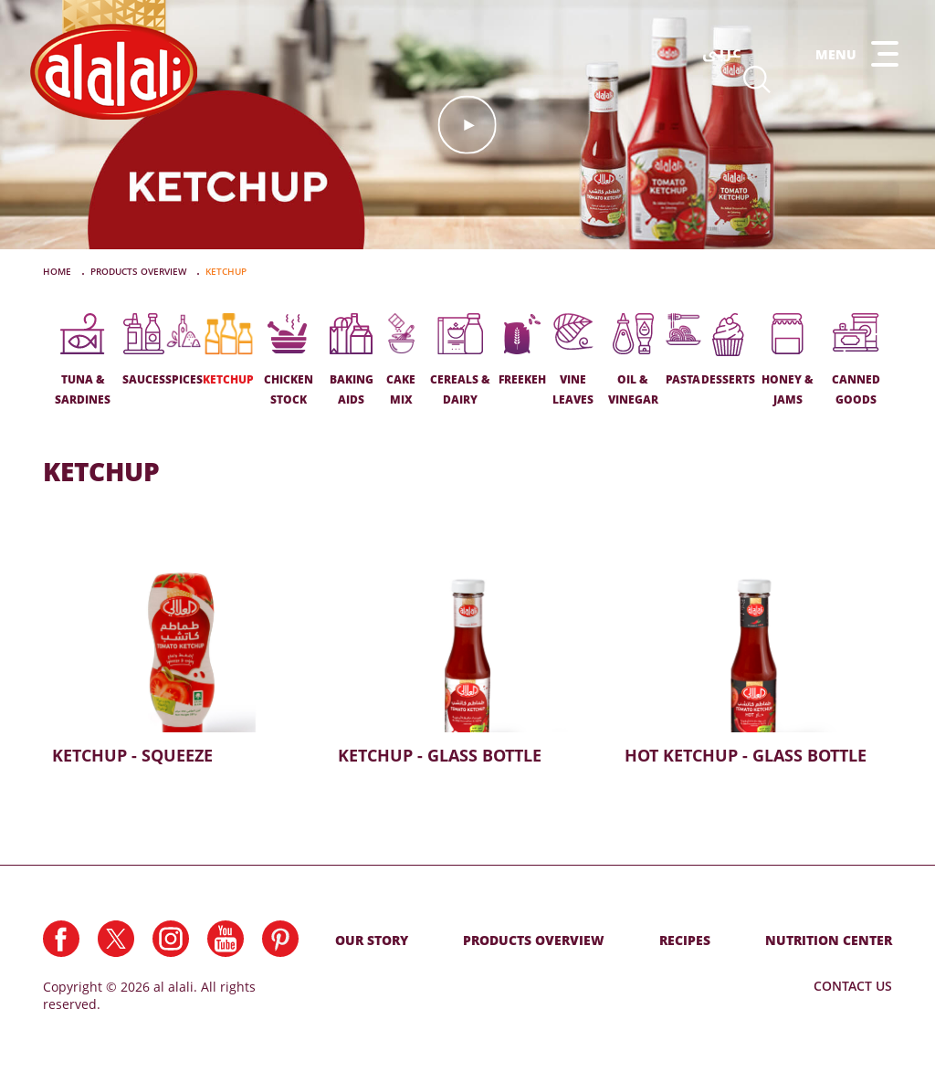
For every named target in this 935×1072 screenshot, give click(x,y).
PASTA (683, 350)
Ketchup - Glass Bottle (467, 649)
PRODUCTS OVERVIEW (139, 271)
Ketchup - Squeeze (181, 649)
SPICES (184, 350)
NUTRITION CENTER (828, 940)
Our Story (371, 940)
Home (58, 271)
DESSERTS (728, 350)
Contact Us (853, 985)
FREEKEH (522, 350)
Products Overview (533, 940)
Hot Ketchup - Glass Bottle (754, 649)
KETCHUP (228, 350)
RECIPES (684, 940)
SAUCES (143, 350)
